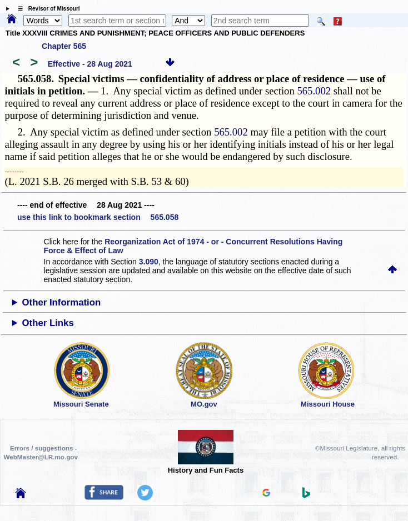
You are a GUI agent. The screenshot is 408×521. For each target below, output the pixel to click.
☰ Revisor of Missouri (46, 9)
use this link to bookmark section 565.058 (97, 217)
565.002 (314, 91)
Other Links (48, 323)
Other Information (61, 302)
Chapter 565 (64, 46)
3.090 (148, 261)
